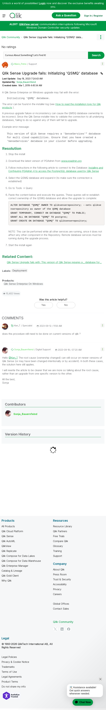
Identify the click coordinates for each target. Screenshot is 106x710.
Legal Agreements (12, 678)
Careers (57, 595)
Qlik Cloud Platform (12, 532)
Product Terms (10, 683)
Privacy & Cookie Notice (15, 663)
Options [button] (100, 37)
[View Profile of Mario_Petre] (20, 64)
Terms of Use (9, 673)
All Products (8, 527)
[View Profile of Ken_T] (17, 327)
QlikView (6, 547)
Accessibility (60, 585)
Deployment (19, 272)
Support (57, 557)
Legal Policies (9, 658)
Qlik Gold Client (10, 577)
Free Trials (58, 537)
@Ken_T (13, 359)
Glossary (58, 547)
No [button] (66, 306)
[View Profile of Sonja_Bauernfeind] (23, 351)
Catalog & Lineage (12, 572)
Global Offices (61, 605)
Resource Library (62, 527)
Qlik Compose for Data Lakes (18, 557)
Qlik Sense (7, 537)
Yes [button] (43, 306)
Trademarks (8, 668)
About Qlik (58, 571)
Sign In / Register (93, 15)
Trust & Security (62, 580)
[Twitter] (55, 630)
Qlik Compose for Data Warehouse (21, 562)
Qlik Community (11, 37)
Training (57, 552)
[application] (81, 702)
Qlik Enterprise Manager (15, 567)
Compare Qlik (60, 542)
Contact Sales (61, 610)
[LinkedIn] (62, 630)
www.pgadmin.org (71, 160)
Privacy (57, 590)
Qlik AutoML (8, 542)
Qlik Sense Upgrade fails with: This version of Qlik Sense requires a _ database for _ (54, 263)
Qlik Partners (60, 532)
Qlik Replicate (9, 552)
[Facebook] (68, 630)
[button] (102, 64)
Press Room (60, 576)
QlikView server (29, 24)
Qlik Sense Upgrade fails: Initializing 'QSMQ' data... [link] (53, 37)
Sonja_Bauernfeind (26, 82)
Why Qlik (6, 582)
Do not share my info (14, 688)
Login (42, 3)
